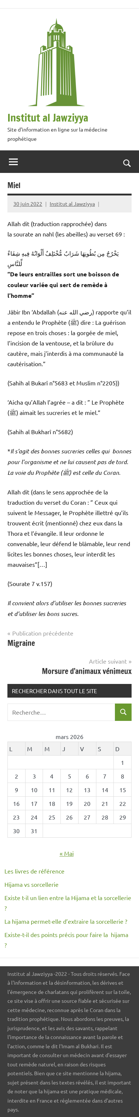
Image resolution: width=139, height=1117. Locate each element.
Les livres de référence (34, 871)
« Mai (67, 853)
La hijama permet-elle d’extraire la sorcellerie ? (65, 921)
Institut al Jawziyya (47, 117)
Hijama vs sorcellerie (31, 884)
